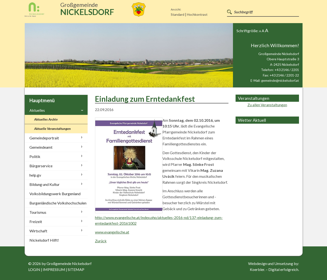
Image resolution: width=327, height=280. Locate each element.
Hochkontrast (197, 14)
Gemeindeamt (40, 147)
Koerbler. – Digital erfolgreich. (274, 269)
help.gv (35, 175)
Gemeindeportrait (44, 138)
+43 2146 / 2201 (287, 70)
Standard (177, 14)
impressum (54, 269)
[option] (129, 55)
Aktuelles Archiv (46, 119)
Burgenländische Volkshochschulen (57, 203)
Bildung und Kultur (44, 184)
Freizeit (35, 221)
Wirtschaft (38, 231)
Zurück (101, 241)
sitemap (76, 269)
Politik (34, 156)
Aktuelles (37, 110)
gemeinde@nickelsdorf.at (280, 80)
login (34, 269)
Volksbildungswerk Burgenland (55, 193)
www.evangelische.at (112, 232)
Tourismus (37, 212)
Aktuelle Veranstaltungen (52, 129)
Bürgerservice (40, 165)
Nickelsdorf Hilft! (44, 240)
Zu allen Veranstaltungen (267, 105)
